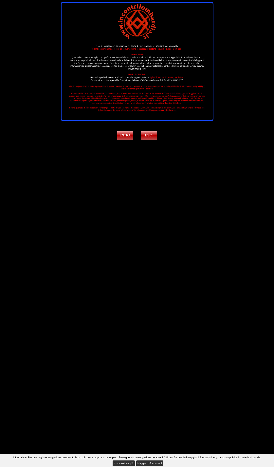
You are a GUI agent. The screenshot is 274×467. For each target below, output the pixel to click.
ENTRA (125, 135)
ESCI (149, 135)
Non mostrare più (124, 463)
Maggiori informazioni (149, 463)
